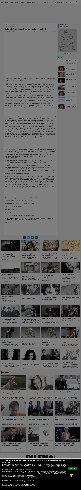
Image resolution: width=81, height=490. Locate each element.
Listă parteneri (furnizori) (43, 476)
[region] (40, 474)
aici (21, 480)
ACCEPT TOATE (72, 468)
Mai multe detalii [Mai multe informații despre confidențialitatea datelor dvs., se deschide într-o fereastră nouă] (29, 469)
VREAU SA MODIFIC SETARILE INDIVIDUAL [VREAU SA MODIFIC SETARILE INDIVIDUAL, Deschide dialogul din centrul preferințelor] (72, 474)
